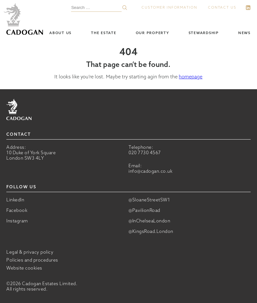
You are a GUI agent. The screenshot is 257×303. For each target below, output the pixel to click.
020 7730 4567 (144, 152)
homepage (190, 77)
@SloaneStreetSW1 (149, 200)
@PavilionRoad (144, 210)
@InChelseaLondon (149, 221)
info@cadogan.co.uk (150, 171)
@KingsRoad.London (150, 231)
